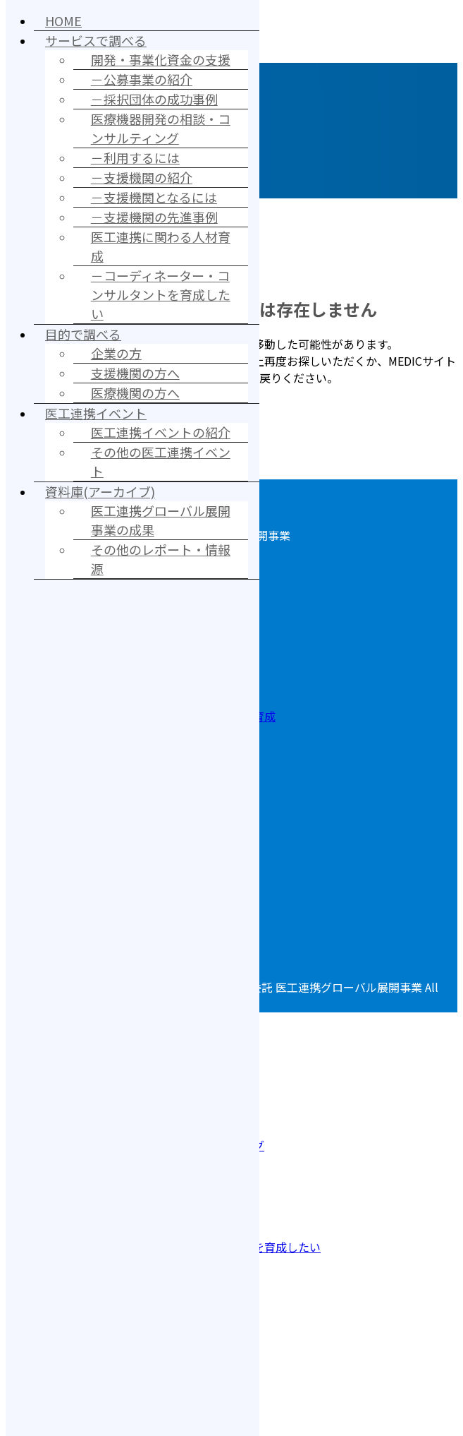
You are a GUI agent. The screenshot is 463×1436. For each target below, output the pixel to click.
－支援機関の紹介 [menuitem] (141, 177)
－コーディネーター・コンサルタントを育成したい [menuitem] (160, 294)
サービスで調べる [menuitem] (96, 40)
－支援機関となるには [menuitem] (154, 197)
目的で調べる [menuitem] (83, 334)
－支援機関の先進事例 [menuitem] (154, 217)
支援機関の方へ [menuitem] (135, 373)
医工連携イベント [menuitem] (96, 413)
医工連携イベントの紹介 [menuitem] (160, 432)
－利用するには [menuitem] (135, 157)
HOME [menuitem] (63, 20)
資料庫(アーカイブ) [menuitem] (100, 491)
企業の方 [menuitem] (116, 353)
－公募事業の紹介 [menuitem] (141, 79)
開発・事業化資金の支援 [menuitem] (160, 59)
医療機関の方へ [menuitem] (135, 392)
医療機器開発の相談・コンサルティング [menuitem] (160, 128)
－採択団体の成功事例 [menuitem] (154, 99)
